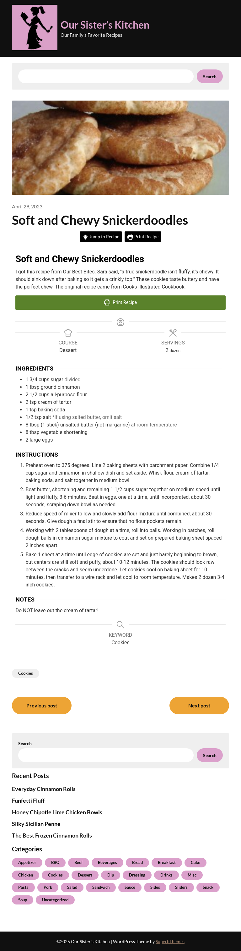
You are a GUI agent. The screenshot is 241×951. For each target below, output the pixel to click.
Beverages (107, 862)
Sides (155, 887)
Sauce (130, 887)
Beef (78, 862)
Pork (48, 887)
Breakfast (167, 862)
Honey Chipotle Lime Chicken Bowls (57, 812)
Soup (22, 899)
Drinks (166, 874)
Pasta (23, 887)
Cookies (25, 673)
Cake (195, 862)
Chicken (25, 874)
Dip (110, 874)
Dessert (85, 874)
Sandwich (101, 887)
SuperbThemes (170, 941)
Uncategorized (55, 899)
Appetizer (27, 862)
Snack (208, 887)
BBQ (55, 862)
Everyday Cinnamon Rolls (44, 788)
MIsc (192, 874)
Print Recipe (142, 236)
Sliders (181, 887)
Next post (199, 705)
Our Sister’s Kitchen (105, 25)
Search (210, 76)
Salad (72, 887)
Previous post (41, 705)
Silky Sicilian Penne (36, 823)
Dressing (137, 874)
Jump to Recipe (101, 236)
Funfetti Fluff (28, 800)
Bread (137, 862)
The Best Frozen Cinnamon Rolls (52, 835)
